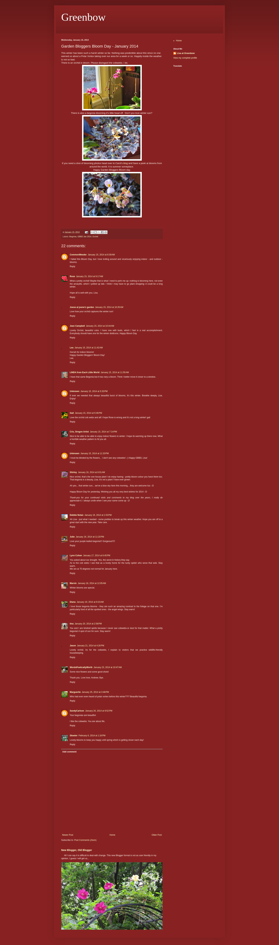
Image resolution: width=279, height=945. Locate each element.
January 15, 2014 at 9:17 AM (89, 276)
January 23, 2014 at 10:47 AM (108, 667)
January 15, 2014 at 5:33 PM (93, 391)
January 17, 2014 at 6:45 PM (96, 555)
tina (71, 623)
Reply (72, 266)
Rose (72, 276)
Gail (72, 413)
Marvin (73, 583)
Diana (73, 602)
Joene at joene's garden (82, 307)
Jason (73, 645)
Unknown (74, 391)
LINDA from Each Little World (84, 372)
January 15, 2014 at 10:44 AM (100, 326)
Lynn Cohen (76, 555)
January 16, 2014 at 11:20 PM (90, 537)
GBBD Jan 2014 (84, 236)
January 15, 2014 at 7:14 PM (103, 431)
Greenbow (83, 17)
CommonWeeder (78, 254)
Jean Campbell (77, 326)
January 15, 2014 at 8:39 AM (101, 254)
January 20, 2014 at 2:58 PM (88, 623)
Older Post (157, 835)
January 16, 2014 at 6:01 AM (91, 472)
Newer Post (67, 835)
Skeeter (73, 735)
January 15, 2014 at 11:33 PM (94, 453)
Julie (72, 537)
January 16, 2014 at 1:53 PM (98, 515)
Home (112, 835)
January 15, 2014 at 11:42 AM (89, 347)
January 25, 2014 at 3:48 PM (95, 692)
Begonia (73, 236)
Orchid (95, 236)
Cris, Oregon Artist (79, 431)
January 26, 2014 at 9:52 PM (98, 711)
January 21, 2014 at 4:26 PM (90, 645)
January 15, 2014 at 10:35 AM (109, 307)
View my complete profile (185, 58)
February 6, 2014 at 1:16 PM (91, 735)
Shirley (73, 472)
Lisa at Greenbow (186, 53)
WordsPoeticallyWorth (81, 667)
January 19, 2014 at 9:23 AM (90, 602)
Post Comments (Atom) (85, 840)
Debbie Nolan (76, 515)
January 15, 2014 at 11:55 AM (115, 372)
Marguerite (75, 692)
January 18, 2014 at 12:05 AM (92, 583)
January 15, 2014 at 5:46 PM (88, 413)
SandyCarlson (77, 711)
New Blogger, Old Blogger (76, 850)
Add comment (69, 752)
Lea (71, 347)
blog (125, 163)
